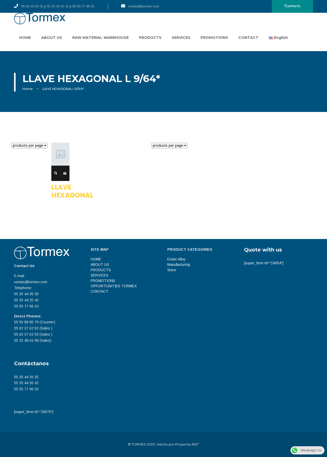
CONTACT (248, 37)
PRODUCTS (150, 37)
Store (171, 270)
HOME (25, 37)
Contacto (292, 6)
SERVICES (181, 37)
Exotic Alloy (176, 259)
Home (27, 88)
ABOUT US (51, 37)
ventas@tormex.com (140, 6)
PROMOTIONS (214, 37)
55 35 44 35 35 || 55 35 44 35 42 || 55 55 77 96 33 (54, 6)
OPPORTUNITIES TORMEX (114, 286)
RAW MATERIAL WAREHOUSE (100, 37)
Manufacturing (178, 264)
